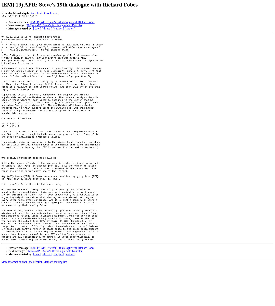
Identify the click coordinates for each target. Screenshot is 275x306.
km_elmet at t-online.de (44, 13)
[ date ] (37, 28)
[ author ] (70, 28)
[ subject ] (58, 28)
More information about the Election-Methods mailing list (34, 302)
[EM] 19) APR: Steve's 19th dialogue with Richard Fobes (62, 22)
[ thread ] (47, 28)
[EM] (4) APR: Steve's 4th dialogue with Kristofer (54, 25)
